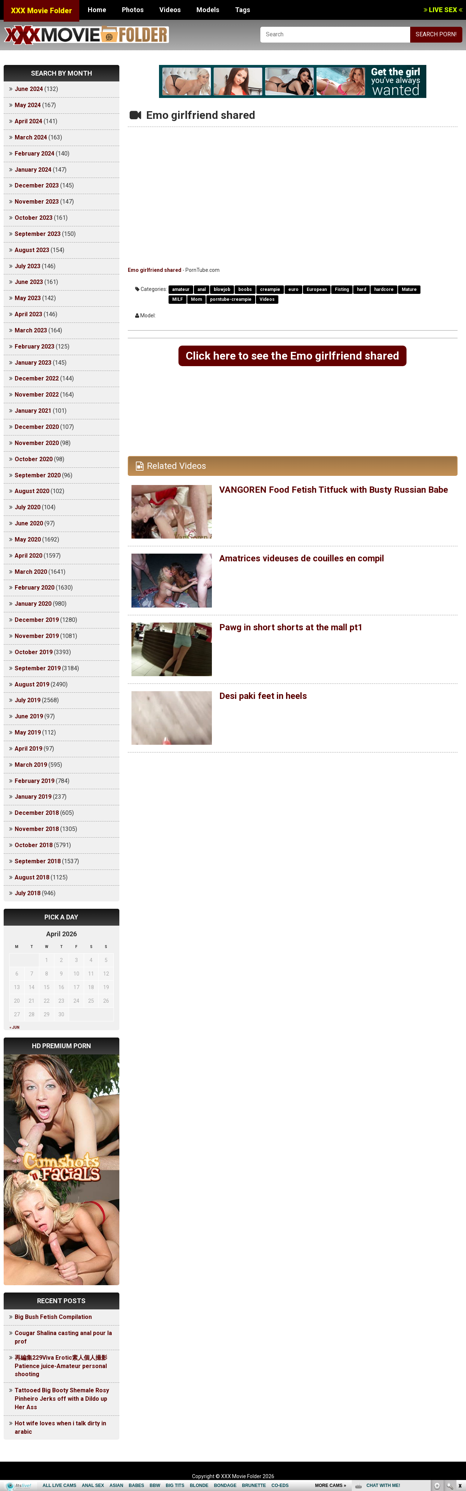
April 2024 (28, 121)
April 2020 (28, 555)
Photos (133, 10)
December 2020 (37, 426)
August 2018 (32, 877)
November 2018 (37, 828)
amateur (180, 289)
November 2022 (37, 394)
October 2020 (34, 459)
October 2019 (34, 652)
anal (202, 289)
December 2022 (37, 378)
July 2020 (27, 507)
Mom (196, 299)
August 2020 (32, 491)
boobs (245, 289)
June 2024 (29, 88)
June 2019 (29, 716)
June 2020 (29, 523)
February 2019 (34, 780)
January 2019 (33, 796)
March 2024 (31, 137)
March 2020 (31, 571)
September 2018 (38, 861)
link (459, 1376)
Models (207, 10)
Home (97, 10)
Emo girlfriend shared (154, 270)
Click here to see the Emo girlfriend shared (292, 355)
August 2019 (32, 684)
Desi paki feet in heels (263, 696)
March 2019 (31, 764)
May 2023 (28, 298)
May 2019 (28, 732)
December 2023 (37, 185)
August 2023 (32, 250)
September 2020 (38, 475)
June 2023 (29, 281)
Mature (409, 289)
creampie (270, 289)
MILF (177, 299)
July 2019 (27, 700)
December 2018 (37, 812)
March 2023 (31, 330)
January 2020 (33, 603)
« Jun (14, 1027)
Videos (170, 10)
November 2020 (37, 443)
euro (293, 289)
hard (361, 289)
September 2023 (38, 233)
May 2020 (28, 539)
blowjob (222, 289)
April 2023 (28, 314)
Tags (242, 10)
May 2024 (28, 105)
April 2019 (28, 748)
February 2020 (34, 587)
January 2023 (33, 362)
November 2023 (37, 201)
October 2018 (34, 845)
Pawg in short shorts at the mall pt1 (291, 627)
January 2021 (33, 410)
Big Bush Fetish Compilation (53, 1316)
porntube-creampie (231, 299)
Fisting (342, 289)
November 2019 (37, 636)
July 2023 (27, 266)
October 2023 (34, 217)
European (317, 289)
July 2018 (27, 893)
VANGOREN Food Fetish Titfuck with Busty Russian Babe (333, 490)
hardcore (384, 289)
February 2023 (34, 346)
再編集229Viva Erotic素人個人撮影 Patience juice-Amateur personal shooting (64, 1366)
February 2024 (34, 153)
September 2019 (38, 668)
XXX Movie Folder (41, 10)
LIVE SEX (443, 10)
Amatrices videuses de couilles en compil (301, 558)
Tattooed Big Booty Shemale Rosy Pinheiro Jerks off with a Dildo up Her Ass (62, 1399)
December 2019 (37, 619)
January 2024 (33, 169)
